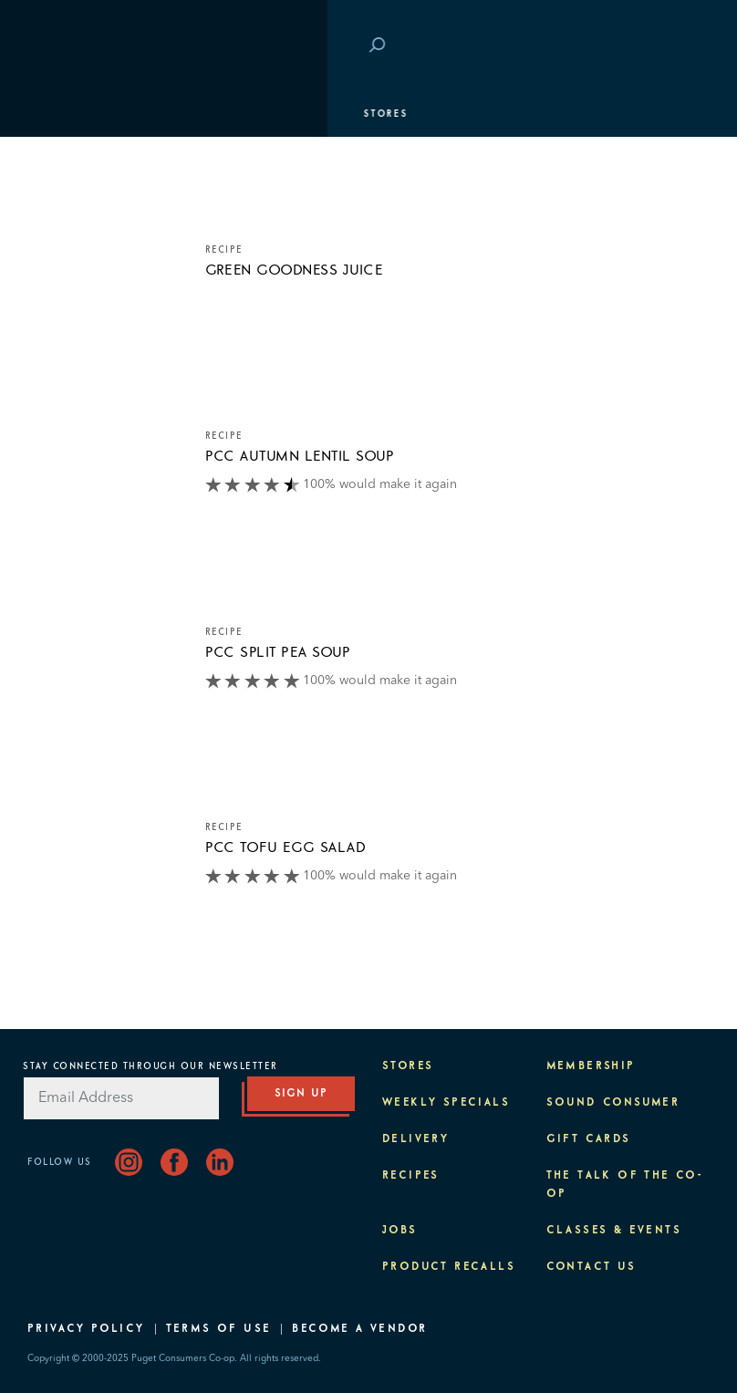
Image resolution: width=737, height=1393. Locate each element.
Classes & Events (93, 250)
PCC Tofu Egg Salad (286, 847)
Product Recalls (448, 1267)
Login (682, 46)
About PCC (69, 342)
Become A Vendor (359, 1329)
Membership (75, 205)
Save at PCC (607, 46)
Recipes (411, 1175)
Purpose (64, 296)
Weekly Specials (446, 1102)
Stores (58, 114)
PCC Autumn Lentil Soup (300, 456)
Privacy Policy (86, 1329)
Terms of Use (219, 1329)
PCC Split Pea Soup (278, 652)
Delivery (415, 1139)
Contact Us (591, 1267)
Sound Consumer (613, 1102)
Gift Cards (588, 1139)
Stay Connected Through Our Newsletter (150, 1066)
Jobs (400, 1230)
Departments (77, 159)
